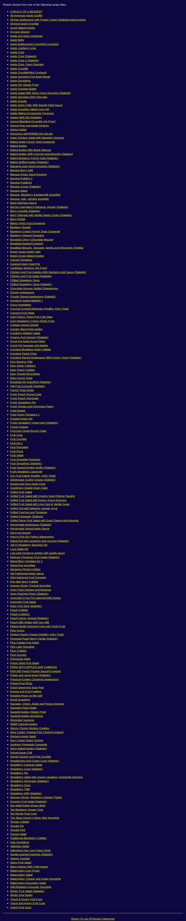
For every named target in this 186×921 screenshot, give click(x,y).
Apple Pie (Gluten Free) (24, 84)
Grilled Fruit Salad (21, 492)
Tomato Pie (17, 825)
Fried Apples (17, 410)
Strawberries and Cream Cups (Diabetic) (34, 760)
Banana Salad (18, 190)
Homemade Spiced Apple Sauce (29, 528)
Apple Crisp (17, 52)
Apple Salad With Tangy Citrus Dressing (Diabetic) (40, 92)
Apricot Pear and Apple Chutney (29, 125)
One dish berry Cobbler (24, 581)
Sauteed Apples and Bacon (26, 715)
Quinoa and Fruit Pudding (25, 691)
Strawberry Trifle (20, 789)
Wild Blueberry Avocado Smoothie (30, 886)
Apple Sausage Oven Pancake (28, 96)
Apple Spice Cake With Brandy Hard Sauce (36, 105)
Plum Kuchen (18, 654)
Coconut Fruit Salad (22, 312)
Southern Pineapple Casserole (28, 744)
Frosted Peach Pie (21, 418)
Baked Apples (18, 145)
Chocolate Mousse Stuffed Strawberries (34, 288)
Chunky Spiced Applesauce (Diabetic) (33, 296)
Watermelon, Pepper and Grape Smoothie (35, 878)
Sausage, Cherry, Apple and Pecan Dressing (37, 703)
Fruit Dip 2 (16, 443)
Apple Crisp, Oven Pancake (27, 64)
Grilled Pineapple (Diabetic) (26, 516)
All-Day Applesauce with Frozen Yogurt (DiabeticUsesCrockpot (48, 19)
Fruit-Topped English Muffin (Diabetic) (33, 467)
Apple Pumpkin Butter (23, 88)
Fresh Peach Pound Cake (25, 394)
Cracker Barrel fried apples (26, 329)
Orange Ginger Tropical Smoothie (30, 585)
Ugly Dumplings (19, 842)
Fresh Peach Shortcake (24, 398)
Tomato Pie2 (17, 829)
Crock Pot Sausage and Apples (29, 345)
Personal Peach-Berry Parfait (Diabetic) (34, 638)
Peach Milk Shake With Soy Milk (29, 622)
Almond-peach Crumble (24, 23)
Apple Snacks (18, 101)
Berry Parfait (17, 219)
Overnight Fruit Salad (23, 601)
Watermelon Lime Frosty (25, 870)
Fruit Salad (16, 455)
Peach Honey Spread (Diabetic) (29, 618)
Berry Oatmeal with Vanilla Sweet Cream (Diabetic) (41, 215)
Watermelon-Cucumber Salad (28, 882)
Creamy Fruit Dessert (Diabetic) (29, 337)
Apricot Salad (18, 129)
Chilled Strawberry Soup (25, 280)
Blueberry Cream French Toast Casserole (35, 231)
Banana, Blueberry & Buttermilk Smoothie (35, 194)
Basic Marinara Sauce (23, 202)
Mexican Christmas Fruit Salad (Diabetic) (35, 557)
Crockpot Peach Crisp (23, 353)
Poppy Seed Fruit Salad (24, 663)
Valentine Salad (19, 846)
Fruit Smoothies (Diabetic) (26, 463)
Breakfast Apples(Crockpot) (26, 243)
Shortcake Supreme (22, 720)
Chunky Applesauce (22, 292)
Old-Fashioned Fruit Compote (28, 577)
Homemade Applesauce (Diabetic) (31, 524)
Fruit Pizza (16, 451)
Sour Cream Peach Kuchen (26, 740)
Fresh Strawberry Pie (23, 402)
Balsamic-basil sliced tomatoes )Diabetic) (35, 166)
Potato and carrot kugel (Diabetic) (30, 675)
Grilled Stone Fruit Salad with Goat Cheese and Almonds (44, 520)
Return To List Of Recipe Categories (93, 918)
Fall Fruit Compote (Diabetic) (27, 386)
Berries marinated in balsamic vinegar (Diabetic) (39, 206)
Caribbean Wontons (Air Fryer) (28, 267)
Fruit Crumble (18, 439)
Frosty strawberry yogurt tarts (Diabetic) (34, 422)
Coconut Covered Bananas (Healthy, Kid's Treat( (39, 308)
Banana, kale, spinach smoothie (29, 198)
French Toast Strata (22, 390)
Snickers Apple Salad (23, 736)
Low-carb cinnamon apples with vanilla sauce (37, 553)
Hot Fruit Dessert (20, 532)
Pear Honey (17, 630)
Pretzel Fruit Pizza (21, 683)
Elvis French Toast (21, 378)
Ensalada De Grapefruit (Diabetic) (30, 381)
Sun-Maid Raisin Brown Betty (28, 805)
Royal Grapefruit (20, 699)
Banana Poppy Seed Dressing (28, 174)
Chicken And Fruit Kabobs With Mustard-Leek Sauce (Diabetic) (48, 272)
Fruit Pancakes (19, 447)
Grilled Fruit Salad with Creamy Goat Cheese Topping (42, 496)
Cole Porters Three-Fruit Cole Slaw (31, 316)
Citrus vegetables (20, 304)
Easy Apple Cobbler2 (23, 365)
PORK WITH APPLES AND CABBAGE (33, 667)
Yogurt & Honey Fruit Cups (26, 899)
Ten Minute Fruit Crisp (23, 813)
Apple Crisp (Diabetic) (23, 56)
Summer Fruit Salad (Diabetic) (28, 801)
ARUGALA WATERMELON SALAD (31, 133)
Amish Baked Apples (22, 27)
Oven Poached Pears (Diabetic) (29, 593)
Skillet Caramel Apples (23, 724)
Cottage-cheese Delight (24, 324)
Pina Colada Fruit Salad (24, 642)
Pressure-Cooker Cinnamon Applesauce (34, 679)
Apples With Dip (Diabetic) (26, 117)
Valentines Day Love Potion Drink (30, 850)
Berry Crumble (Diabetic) (25, 210)
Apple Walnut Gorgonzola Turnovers (32, 113)
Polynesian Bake (20, 658)
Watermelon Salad (21, 874)
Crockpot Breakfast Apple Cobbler (30, 349)
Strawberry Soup (20, 785)
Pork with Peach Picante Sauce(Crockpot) (35, 671)
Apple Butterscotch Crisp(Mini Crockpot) (34, 44)
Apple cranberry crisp (23, 48)
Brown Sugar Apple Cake (25, 251)
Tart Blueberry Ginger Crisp (26, 809)
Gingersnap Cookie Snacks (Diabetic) (33, 479)
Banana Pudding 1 (21, 178)
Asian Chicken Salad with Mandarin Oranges (37, 137)
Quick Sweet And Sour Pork (27, 687)
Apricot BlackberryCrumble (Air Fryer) (33, 121)
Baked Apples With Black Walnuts (30, 149)
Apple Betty (17, 39)
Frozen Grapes (19, 426)
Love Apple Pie (19, 549)
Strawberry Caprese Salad (26, 764)
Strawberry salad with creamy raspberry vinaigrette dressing (46, 777)
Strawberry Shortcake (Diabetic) (29, 781)
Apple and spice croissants (26, 35)
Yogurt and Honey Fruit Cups (27, 903)
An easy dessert (20, 31)
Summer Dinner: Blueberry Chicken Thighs (36, 797)
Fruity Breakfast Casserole (26, 471)
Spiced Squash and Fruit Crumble (30, 756)
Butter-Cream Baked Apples (27, 255)
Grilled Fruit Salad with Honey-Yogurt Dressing (38, 500)
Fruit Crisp (16, 435)
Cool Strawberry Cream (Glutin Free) (32, 321)
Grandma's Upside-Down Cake (29, 487)
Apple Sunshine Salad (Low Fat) (29, 109)
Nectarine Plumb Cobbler (25, 569)
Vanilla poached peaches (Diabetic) (31, 854)
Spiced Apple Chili (21, 752)
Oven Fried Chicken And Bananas (30, 589)
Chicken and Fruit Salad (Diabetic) (31, 276)
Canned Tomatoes (21, 259)
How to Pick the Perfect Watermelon (32, 536)
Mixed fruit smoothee (22, 565)
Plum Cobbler (18, 650)
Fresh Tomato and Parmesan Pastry (32, 406)
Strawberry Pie (19, 772)
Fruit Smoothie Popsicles (25, 459)
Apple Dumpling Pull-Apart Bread (30, 76)
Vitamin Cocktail (20, 858)
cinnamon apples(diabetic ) (26, 300)
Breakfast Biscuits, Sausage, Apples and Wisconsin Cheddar (47, 247)
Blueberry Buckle (20, 227)
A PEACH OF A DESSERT (26, 11)
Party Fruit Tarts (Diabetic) (26, 606)
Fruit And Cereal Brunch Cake (28, 430)
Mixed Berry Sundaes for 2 (26, 561)
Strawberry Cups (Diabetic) (26, 768)
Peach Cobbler (19, 610)
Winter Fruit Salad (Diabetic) (27, 891)
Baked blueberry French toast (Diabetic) (34, 158)
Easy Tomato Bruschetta (25, 373)
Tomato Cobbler (19, 821)
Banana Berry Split (21, 170)
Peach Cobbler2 (20, 614)
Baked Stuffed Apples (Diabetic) (29, 162)
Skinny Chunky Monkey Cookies (29, 728)
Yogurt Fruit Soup (20, 907)
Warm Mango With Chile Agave (29, 866)
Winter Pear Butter (21, 895)
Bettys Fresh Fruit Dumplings (27, 223)
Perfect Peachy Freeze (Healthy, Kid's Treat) (37, 634)
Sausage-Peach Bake (23, 707)
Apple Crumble (19, 68)
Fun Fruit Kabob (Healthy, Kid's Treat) (33, 475)
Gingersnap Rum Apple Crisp (27, 483)
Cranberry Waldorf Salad (25, 333)
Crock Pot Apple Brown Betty (27, 341)
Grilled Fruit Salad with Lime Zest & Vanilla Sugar (40, 504)
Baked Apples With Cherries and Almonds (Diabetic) (41, 153)
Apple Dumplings (20, 80)
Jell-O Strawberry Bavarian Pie (28, 544)
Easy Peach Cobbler (22, 369)
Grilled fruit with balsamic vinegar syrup (34, 508)
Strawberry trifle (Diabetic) (26, 793)
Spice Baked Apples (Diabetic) (28, 748)
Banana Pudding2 (21, 182)
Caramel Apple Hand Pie (25, 263)
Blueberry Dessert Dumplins (27, 235)
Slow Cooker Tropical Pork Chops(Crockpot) (37, 732)
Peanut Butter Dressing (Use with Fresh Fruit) (37, 626)
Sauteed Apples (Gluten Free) (28, 711)
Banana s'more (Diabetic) (25, 186)
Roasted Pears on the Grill (26, 695)
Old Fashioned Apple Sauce (27, 573)
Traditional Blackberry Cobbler (28, 838)
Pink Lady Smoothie (22, 646)
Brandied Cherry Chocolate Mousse (31, 239)
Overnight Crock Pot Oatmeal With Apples (35, 597)
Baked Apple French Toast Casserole (32, 141)
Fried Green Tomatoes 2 (24, 414)
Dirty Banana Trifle (21, 361)
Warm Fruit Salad (20, 862)
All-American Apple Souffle (26, 15)
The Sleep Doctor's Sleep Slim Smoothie (34, 817)
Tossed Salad (18, 834)
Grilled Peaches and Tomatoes (28, 512)
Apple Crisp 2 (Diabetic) (24, 60)
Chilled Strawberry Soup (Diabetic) (31, 284)
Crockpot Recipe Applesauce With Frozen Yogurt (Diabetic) (46, 357)
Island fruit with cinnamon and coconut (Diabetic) (39, 540)
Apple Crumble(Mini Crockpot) (28, 72)
